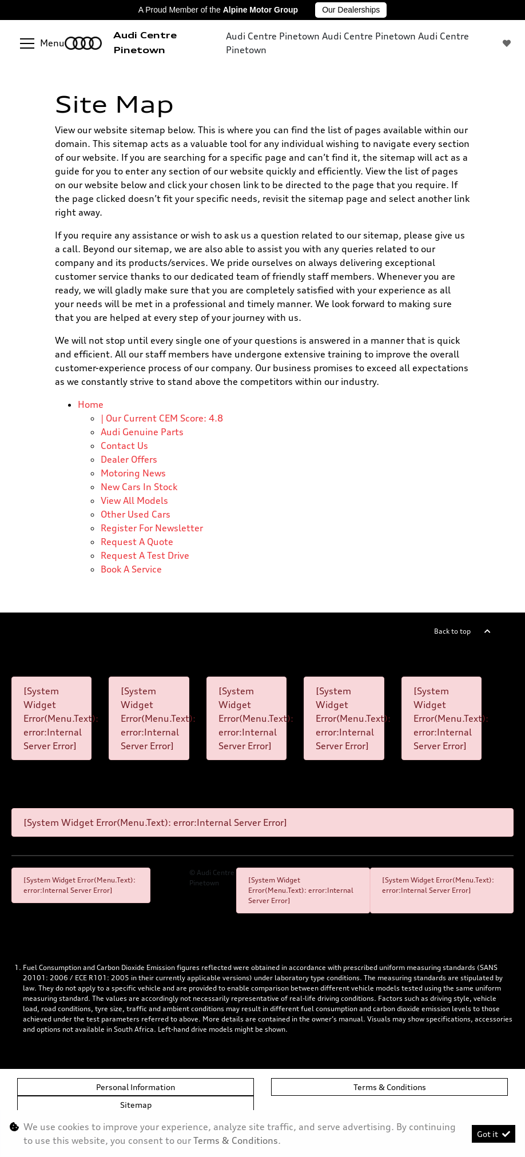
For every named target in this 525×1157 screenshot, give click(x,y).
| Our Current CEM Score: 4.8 (162, 418)
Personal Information (135, 1087)
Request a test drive (145, 555)
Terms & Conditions (389, 1087)
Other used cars (135, 514)
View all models (134, 500)
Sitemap (136, 1105)
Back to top (452, 631)
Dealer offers (129, 459)
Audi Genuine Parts (142, 432)
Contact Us (124, 445)
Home (91, 404)
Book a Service (131, 569)
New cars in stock (139, 486)
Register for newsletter (152, 528)
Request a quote (137, 541)
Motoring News (133, 473)
